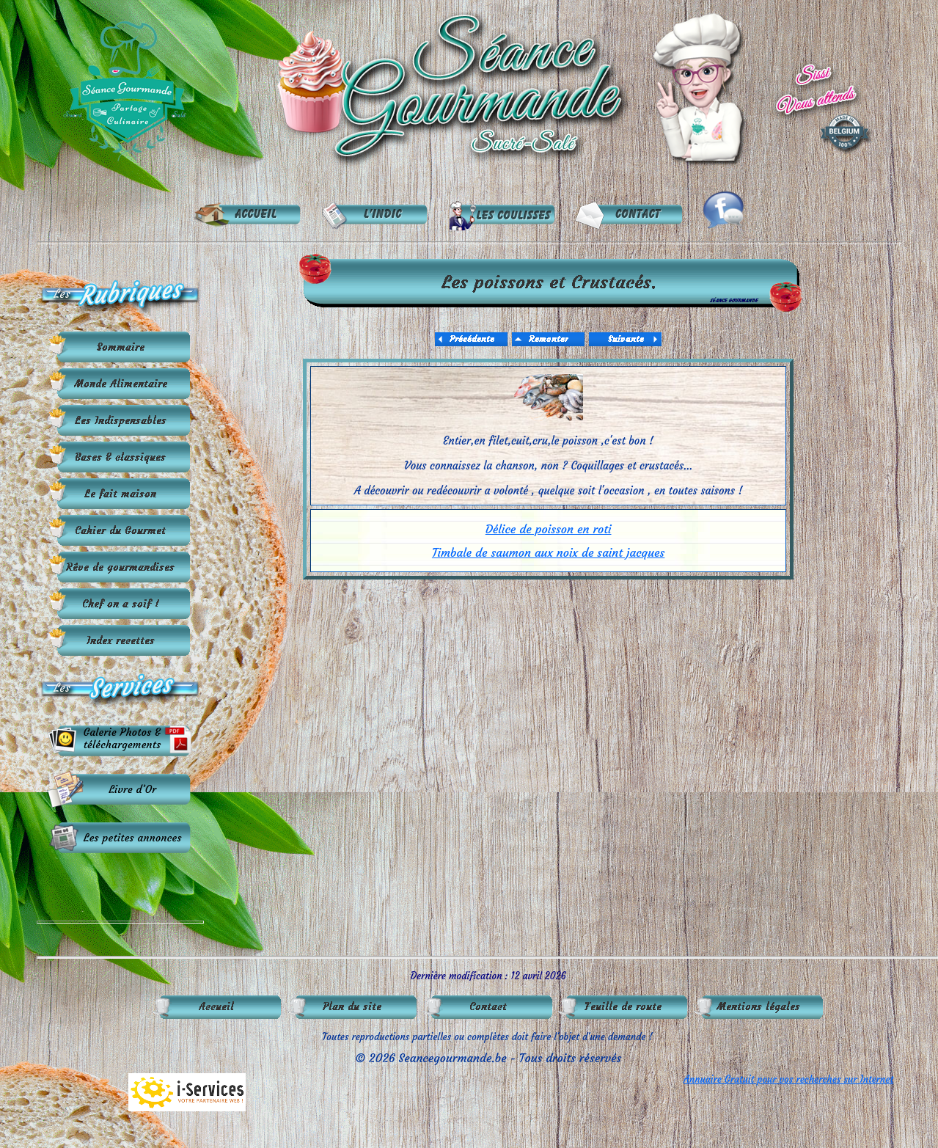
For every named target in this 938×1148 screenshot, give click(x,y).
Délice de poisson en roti (549, 529)
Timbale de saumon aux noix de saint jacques (548, 552)
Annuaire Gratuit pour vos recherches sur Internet (788, 1079)
